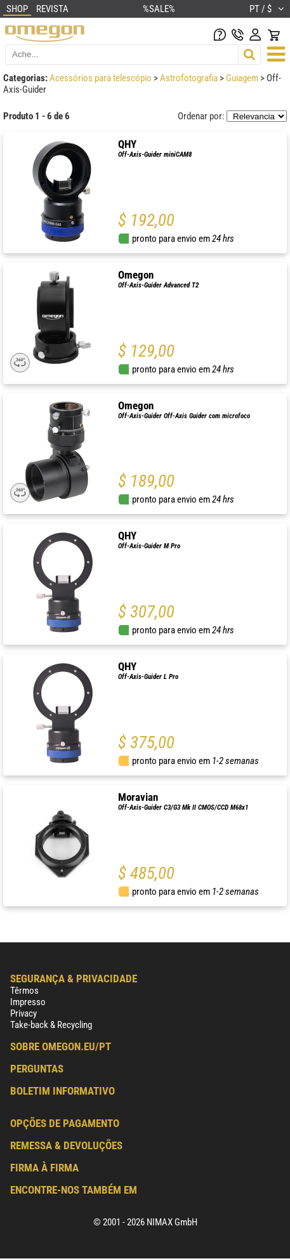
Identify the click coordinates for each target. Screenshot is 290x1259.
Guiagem (243, 78)
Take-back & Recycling (51, 1025)
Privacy (23, 1013)
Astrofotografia (190, 78)
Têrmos (24, 990)
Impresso (28, 1002)
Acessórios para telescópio (101, 78)
